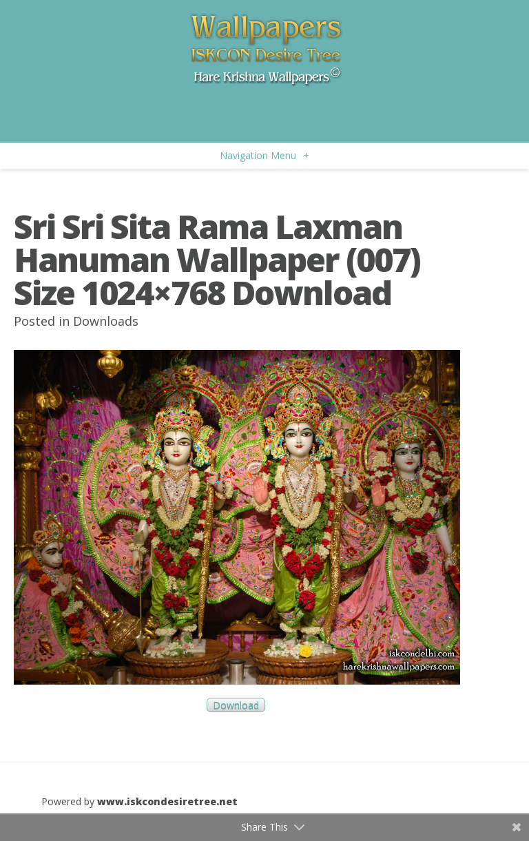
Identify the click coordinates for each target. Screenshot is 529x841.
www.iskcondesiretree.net (167, 801)
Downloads (105, 321)
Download (236, 705)
